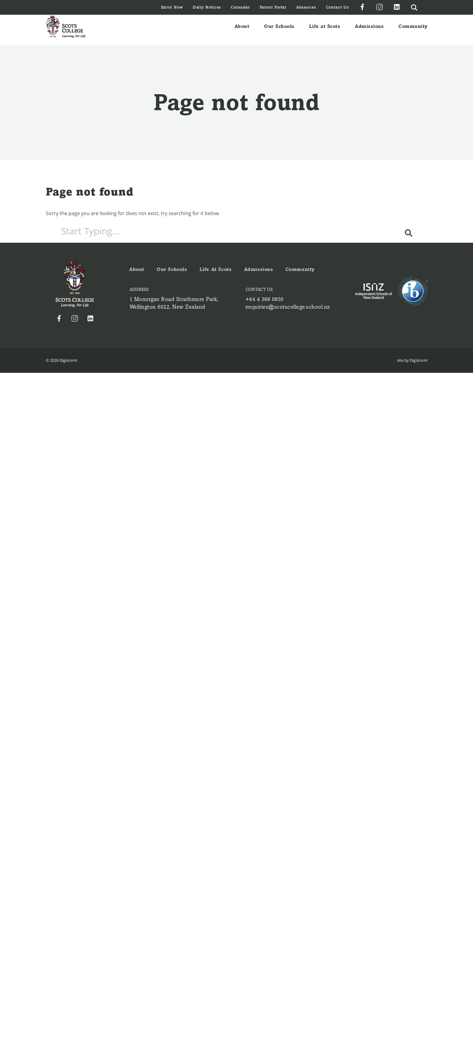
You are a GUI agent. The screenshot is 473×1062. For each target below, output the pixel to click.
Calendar (240, 7)
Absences (306, 7)
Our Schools (279, 30)
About (242, 30)
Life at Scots (324, 30)
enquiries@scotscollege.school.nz (288, 306)
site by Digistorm (412, 360)
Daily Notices (207, 7)
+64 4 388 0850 (265, 299)
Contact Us (337, 7)
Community (413, 30)
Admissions (369, 30)
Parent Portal (273, 7)
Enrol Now (172, 7)
